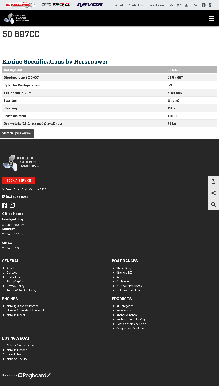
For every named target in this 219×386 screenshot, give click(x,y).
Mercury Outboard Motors (22, 306)
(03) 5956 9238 (15, 197)
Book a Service (18, 180)
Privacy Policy (15, 286)
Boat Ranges (125, 260)
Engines (10, 298)
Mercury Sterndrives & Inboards (26, 310)
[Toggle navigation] (211, 19)
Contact (12, 272)
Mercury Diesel (16, 314)
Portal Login (14, 277)
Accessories (124, 310)
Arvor (119, 277)
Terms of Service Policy (21, 290)
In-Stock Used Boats (129, 290)
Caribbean (122, 281)
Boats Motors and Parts (131, 323)
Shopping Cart (16, 281)
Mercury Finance (17, 349)
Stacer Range (124, 268)
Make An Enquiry (17, 358)
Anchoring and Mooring (130, 319)
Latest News (156, 5)
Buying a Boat (16, 338)
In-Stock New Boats (129, 286)
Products (122, 298)
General (10, 260)
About (119, 5)
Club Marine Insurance (20, 345)
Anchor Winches (126, 314)
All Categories (125, 306)
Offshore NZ (124, 272)
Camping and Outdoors (130, 328)
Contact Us (136, 5)
